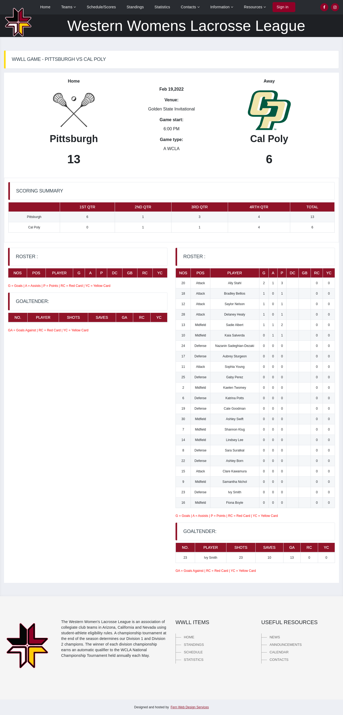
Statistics (162, 7)
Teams (68, 7)
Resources (255, 7)
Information (221, 7)
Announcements (286, 645)
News (275, 637)
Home (45, 7)
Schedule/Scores (101, 7)
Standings (135, 7)
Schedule (193, 652)
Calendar (279, 652)
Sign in (282, 7)
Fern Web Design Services (190, 707)
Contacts (190, 7)
